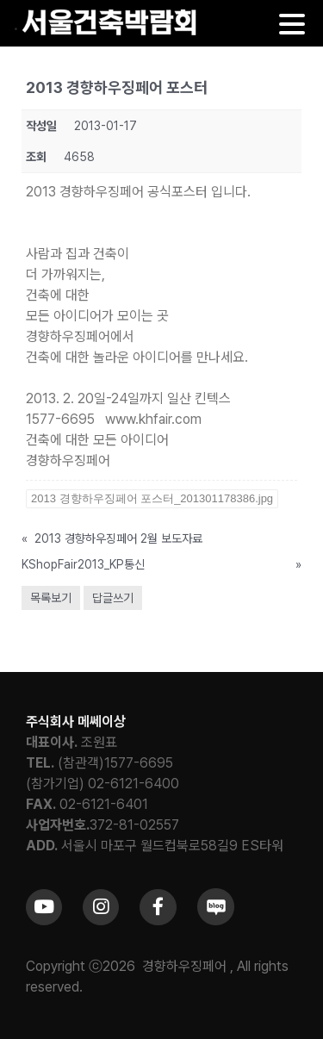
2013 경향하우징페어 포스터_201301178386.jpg (152, 498)
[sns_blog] (215, 895)
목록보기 (50, 598)
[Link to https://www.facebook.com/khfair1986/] (158, 907)
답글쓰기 (113, 598)
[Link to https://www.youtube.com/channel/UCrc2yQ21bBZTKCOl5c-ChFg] (44, 907)
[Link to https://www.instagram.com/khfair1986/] (101, 907)
